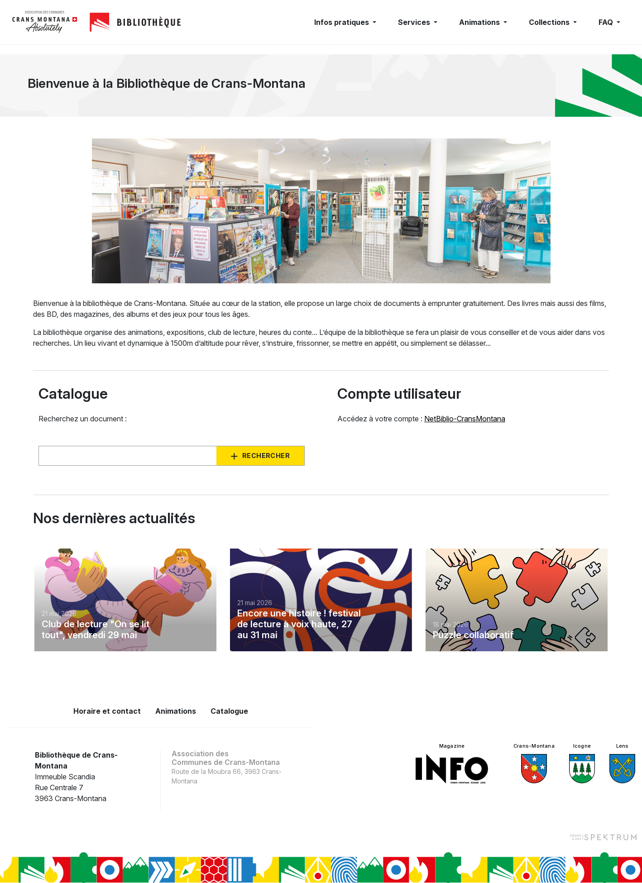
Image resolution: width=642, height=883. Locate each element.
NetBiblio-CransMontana (464, 418)
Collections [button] (550, 22)
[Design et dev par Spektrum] (603, 837)
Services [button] (415, 22)
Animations (175, 711)
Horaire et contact (107, 711)
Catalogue (229, 711)
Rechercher (266, 455)
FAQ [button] (607, 22)
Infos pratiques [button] (342, 22)
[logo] (45, 22)
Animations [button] (480, 22)
